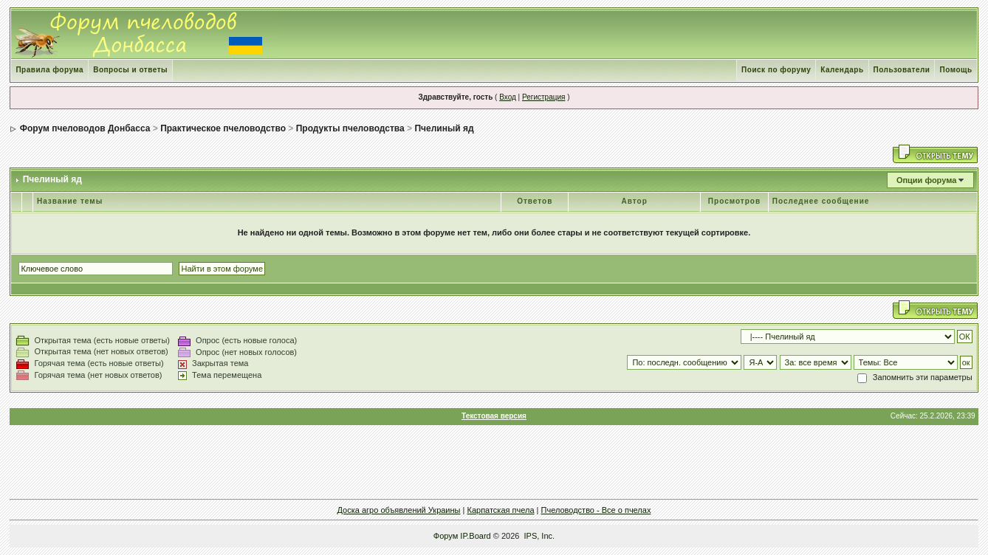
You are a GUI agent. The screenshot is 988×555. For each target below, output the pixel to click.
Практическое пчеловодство (223, 128)
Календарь (841, 70)
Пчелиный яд (443, 128)
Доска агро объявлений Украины (399, 510)
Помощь (955, 70)
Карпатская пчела (500, 510)
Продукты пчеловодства (350, 128)
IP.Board (475, 535)
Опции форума (926, 180)
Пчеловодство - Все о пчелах (596, 510)
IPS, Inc (538, 535)
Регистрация (543, 97)
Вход (507, 97)
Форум (445, 535)
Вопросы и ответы (130, 70)
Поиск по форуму (776, 70)
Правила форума (49, 70)
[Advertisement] (494, 462)
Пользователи (902, 70)
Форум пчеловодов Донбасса (85, 128)
